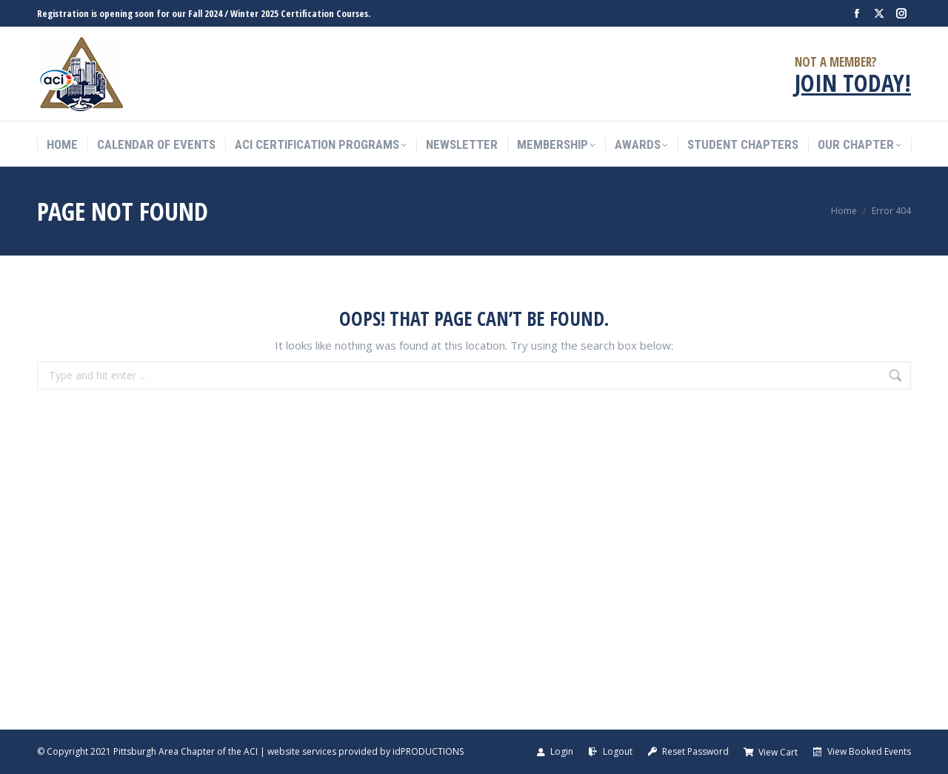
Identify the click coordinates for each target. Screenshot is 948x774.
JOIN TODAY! (853, 83)
